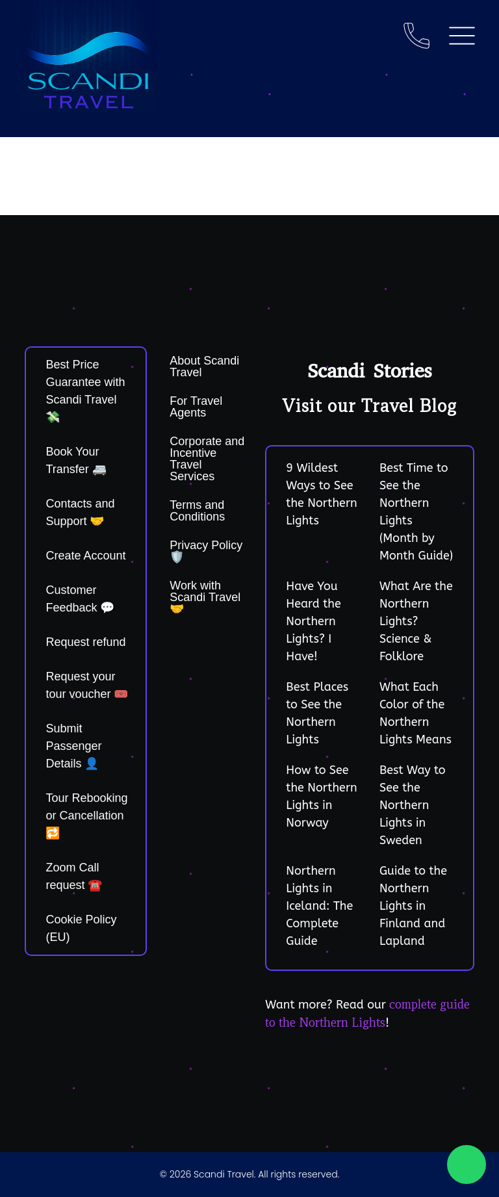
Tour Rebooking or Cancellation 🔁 (86, 816)
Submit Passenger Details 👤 (73, 746)
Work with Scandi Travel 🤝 (205, 597)
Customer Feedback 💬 (79, 599)
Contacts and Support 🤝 (79, 512)
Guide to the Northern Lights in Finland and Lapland (413, 906)
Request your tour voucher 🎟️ (86, 685)
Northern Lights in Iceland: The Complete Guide (319, 906)
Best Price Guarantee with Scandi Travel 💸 (85, 391)
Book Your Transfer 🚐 (75, 460)
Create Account (85, 555)
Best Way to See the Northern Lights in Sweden (412, 805)
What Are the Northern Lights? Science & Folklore (416, 621)
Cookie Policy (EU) (80, 928)
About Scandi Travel (204, 366)
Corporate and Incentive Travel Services (207, 459)
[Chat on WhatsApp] (466, 1164)
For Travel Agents (196, 406)
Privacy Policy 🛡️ (206, 551)
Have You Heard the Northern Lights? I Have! (313, 621)
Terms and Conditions (197, 510)
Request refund (85, 642)
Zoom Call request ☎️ (73, 876)
